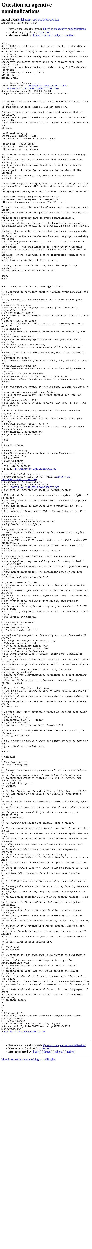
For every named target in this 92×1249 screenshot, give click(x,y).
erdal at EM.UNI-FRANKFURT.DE (38, 19)
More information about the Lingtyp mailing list (28, 1245)
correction (44, 31)
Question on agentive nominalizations (64, 28)
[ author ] (70, 35)
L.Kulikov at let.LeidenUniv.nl (35, 551)
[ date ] (37, 35)
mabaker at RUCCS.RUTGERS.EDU (48, 94)
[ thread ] (47, 35)
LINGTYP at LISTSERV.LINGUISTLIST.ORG (33, 97)
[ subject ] (58, 35)
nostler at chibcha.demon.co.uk (24, 1217)
